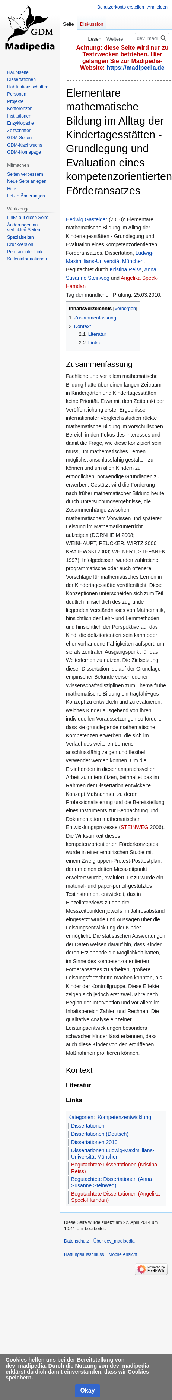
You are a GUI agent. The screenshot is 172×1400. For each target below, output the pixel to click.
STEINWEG (135, 827)
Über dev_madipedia (114, 1241)
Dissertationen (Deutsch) (99, 1134)
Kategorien (80, 1117)
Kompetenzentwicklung (124, 1117)
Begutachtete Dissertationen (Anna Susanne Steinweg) (111, 1182)
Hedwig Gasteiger (86, 219)
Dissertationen (88, 1126)
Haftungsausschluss (84, 1254)
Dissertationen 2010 (94, 1142)
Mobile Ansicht (122, 1254)
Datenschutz (76, 1241)
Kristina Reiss (126, 269)
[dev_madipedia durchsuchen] (152, 38)
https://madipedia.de (135, 68)
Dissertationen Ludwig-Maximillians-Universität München (112, 1153)
